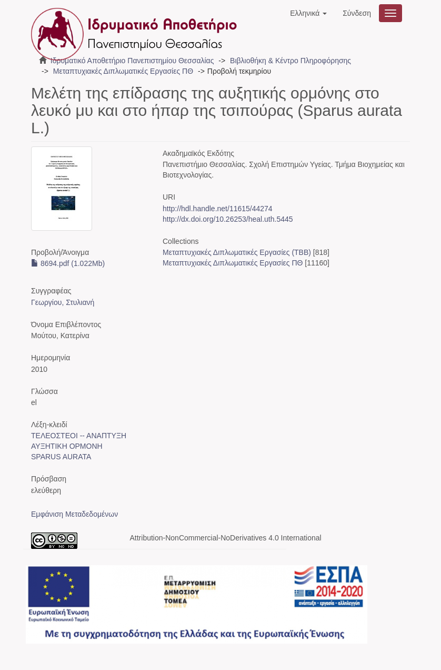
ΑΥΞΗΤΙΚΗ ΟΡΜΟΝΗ (67, 446)
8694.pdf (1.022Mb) (68, 263)
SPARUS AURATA (61, 456)
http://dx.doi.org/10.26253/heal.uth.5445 (228, 219)
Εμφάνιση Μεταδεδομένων (74, 514)
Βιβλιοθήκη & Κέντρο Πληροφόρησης (290, 60)
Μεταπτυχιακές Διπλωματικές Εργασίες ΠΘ (123, 71)
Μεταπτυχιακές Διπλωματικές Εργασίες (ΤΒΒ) (237, 252)
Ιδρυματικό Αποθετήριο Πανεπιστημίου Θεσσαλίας (132, 60)
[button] (308, 13)
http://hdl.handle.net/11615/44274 (218, 208)
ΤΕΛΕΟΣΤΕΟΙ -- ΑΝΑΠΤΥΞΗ (78, 435)
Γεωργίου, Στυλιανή (62, 302)
